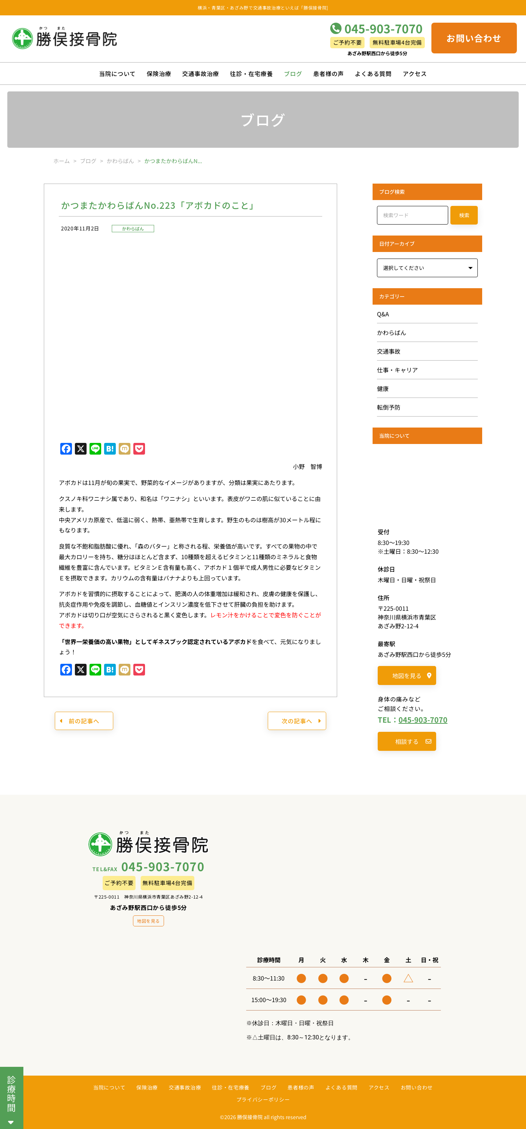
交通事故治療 (200, 73)
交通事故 (388, 351)
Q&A (383, 313)
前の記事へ (79, 720)
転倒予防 (388, 407)
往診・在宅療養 (251, 73)
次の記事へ (301, 720)
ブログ (293, 73)
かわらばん (133, 228)
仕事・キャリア (397, 369)
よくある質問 (373, 73)
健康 (383, 388)
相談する (413, 741)
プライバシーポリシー (263, 1099)
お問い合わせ (474, 37)
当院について (117, 73)
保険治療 (159, 73)
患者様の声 (328, 73)
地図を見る (411, 675)
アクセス (415, 73)
